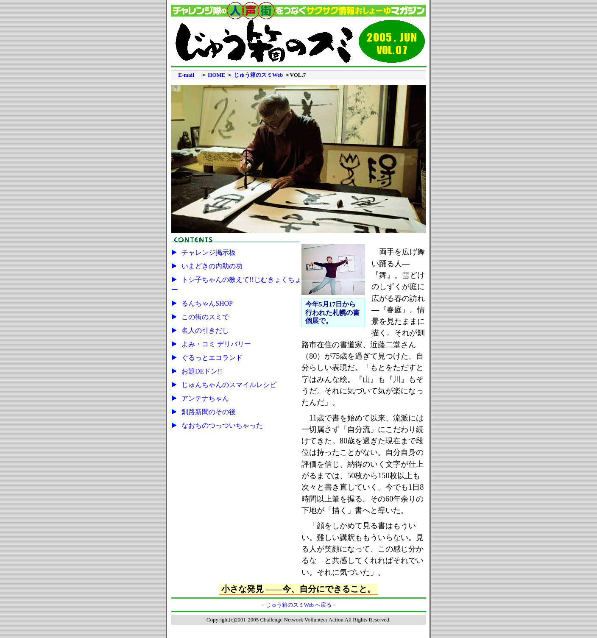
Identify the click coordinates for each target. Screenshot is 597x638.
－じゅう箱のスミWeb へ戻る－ (299, 605)
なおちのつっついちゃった (222, 425)
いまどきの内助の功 (212, 266)
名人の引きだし (205, 330)
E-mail (186, 75)
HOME (216, 75)
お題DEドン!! (201, 371)
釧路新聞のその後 (208, 411)
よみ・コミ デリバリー (216, 344)
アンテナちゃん (205, 398)
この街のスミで (205, 316)
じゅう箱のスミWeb (258, 75)
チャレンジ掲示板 (208, 252)
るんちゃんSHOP (207, 303)
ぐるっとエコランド (212, 357)
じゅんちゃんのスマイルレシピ (228, 384)
